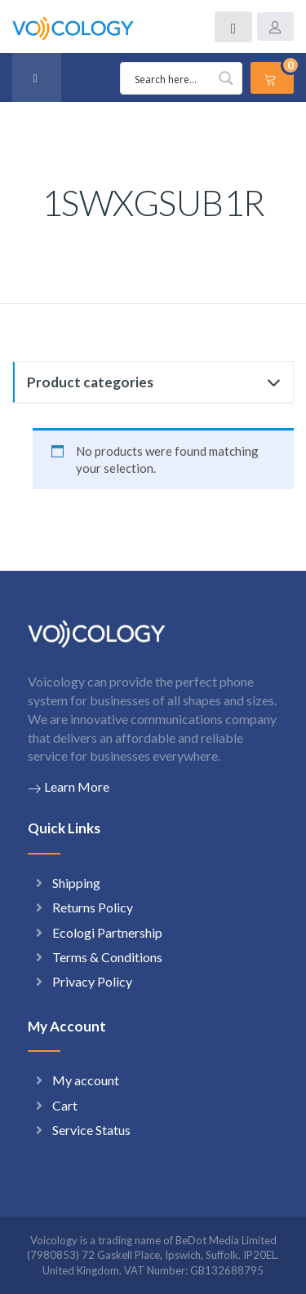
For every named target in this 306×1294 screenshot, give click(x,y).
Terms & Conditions (107, 957)
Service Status (91, 1129)
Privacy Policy (92, 981)
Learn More (68, 787)
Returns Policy (92, 907)
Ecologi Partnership (107, 932)
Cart (65, 1105)
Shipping (76, 882)
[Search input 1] (184, 78)
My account (85, 1080)
